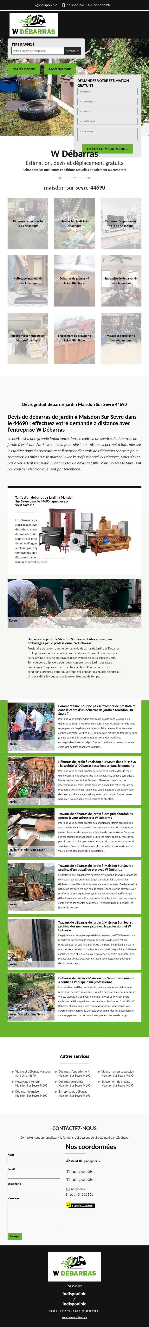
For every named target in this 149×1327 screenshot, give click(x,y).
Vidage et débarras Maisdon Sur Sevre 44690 (33, 1073)
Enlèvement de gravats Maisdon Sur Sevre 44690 (117, 1084)
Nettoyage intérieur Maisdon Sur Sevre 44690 (31, 1084)
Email (34, 1173)
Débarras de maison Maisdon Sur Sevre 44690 (31, 1093)
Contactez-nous (60, 69)
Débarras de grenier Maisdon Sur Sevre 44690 (74, 1084)
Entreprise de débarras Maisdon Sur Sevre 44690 (74, 1093)
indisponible (48, 5)
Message (34, 1213)
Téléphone (34, 1187)
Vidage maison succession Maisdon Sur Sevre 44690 (117, 1073)
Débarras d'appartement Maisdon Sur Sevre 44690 (74, 1073)
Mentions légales (74, 1317)
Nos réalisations (24, 69)
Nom (34, 1158)
